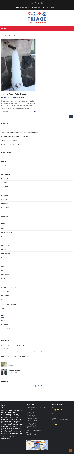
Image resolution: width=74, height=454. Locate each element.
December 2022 (5, 170)
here (55, 424)
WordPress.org (5, 333)
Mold (2, 270)
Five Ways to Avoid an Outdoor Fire (10, 145)
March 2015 (4, 216)
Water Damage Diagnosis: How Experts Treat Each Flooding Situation (19, 132)
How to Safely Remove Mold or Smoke (11, 128)
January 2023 (5, 165)
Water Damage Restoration (17, 97)
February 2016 (5, 207)
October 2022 (5, 178)
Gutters (3, 262)
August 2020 (4, 195)
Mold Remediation (6, 279)
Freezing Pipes (5, 97)
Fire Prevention (5, 245)
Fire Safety (4, 249)
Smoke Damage (5, 283)
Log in (3, 320)
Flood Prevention (5, 253)
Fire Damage (4, 236)
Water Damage (5, 300)
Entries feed (4, 324)
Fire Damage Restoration (7, 241)
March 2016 (4, 203)
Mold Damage (5, 274)
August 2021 (4, 191)
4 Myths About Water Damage (14, 94)
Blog (2, 228)
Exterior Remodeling (6, 232)
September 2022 (5, 182)
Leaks (2, 266)
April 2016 (4, 199)
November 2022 (5, 174)
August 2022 (4, 186)
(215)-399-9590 (58, 410)
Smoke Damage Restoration (8, 287)
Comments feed (5, 329)
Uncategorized (5, 295)
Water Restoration (6, 308)
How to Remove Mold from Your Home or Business (14, 136)
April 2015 (4, 212)
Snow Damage (5, 291)
